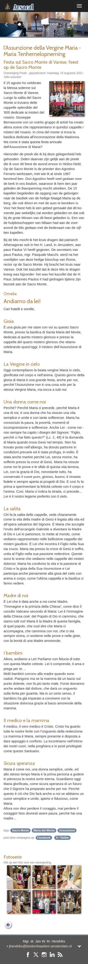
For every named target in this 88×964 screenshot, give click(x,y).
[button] (6, 24)
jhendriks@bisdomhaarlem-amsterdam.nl (40, 946)
